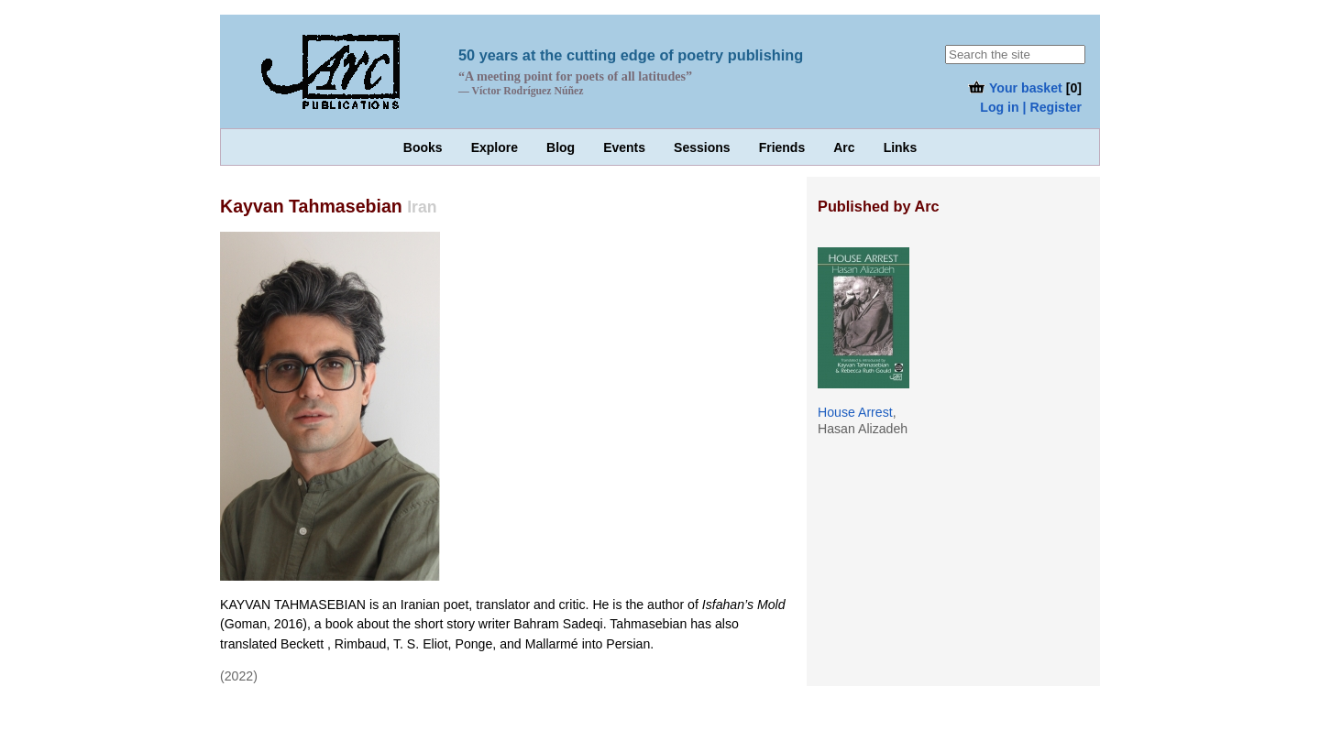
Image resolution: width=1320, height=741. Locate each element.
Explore (494, 147)
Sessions (702, 147)
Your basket (1014, 88)
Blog (560, 147)
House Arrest (855, 412)
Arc (843, 147)
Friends (782, 147)
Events (624, 147)
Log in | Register (1031, 107)
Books (423, 147)
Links (901, 147)
